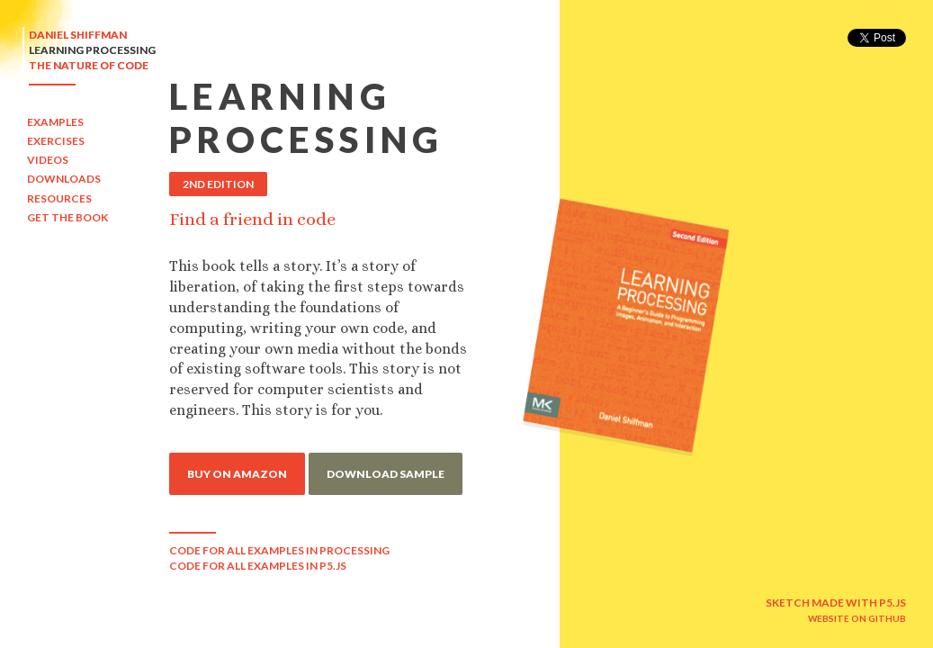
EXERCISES (56, 141)
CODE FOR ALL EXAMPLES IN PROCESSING (279, 550)
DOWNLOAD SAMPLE (385, 474)
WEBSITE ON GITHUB (857, 618)
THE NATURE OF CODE (88, 65)
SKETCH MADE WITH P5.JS (836, 602)
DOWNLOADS (64, 178)
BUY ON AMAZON (237, 474)
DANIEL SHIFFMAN (78, 34)
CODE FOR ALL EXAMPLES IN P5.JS (257, 565)
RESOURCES (59, 198)
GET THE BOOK (67, 217)
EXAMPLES (55, 122)
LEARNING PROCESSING (92, 50)
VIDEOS (47, 159)
